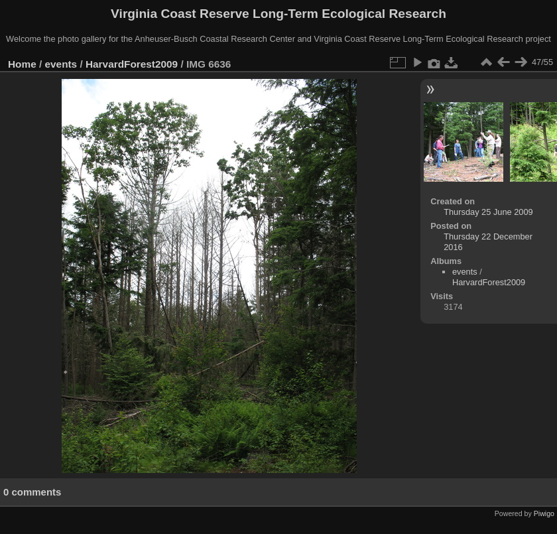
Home (22, 64)
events (61, 64)
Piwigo (544, 513)
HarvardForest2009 (132, 64)
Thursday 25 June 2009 (488, 212)
